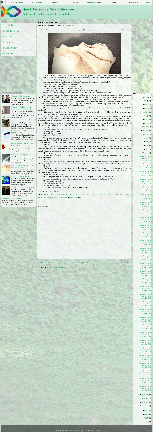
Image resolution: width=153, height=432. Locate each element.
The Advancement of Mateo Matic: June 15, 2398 (145, 288)
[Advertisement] (95, 286)
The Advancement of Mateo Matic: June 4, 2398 (145, 204)
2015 (146, 97)
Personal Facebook (10, 31)
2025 (146, 418)
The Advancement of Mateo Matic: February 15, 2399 (22, 166)
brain (52, 194)
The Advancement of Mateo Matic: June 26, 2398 (145, 373)
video (71, 197)
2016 (146, 101)
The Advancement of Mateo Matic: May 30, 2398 (145, 166)
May (147, 142)
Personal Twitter (9, 48)
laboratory (102, 194)
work (81, 197)
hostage (65, 194)
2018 (146, 108)
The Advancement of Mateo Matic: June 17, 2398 (145, 304)
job (97, 194)
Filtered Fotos (8, 53)
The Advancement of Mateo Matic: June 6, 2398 (145, 219)
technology (55, 197)
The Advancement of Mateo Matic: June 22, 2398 (145, 342)
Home (85, 262)
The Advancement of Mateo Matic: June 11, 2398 (145, 258)
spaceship (47, 197)
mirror (116, 194)
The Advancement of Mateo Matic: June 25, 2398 (145, 365)
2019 (146, 112)
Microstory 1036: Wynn (19, 154)
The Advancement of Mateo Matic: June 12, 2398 (145, 265)
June (147, 145)
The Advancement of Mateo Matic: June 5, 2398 (145, 212)
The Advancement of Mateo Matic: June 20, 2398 (145, 327)
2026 (147, 422)
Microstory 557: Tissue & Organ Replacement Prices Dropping (21, 108)
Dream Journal (8, 42)
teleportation (64, 197)
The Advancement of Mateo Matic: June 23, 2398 (145, 350)
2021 (146, 119)
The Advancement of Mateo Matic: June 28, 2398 (145, 388)
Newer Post (45, 262)
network (122, 194)
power (128, 194)
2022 (146, 123)
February (145, 130)
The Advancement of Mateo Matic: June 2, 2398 (145, 189)
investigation (90, 194)
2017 (146, 105)
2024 (146, 414)
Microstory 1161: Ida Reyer (20, 176)
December (145, 406)
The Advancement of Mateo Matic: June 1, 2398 (145, 181)
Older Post (124, 262)
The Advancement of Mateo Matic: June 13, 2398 (145, 273)
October (146, 398)
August (146, 153)
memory (110, 194)
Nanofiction (7, 36)
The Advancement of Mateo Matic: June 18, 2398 (145, 311)
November (145, 402)
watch (76, 197)
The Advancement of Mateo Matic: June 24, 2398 (145, 357)
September (145, 395)
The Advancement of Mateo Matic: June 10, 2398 (145, 250)
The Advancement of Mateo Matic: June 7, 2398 (145, 227)
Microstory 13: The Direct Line (12, 198)
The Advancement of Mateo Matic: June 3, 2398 (145, 196)
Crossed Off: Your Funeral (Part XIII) (23, 120)
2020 (146, 116)
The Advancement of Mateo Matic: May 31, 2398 (145, 173)
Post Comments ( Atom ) (57, 267)
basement (46, 194)
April (147, 138)
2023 (146, 410)
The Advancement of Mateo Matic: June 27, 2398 (145, 380)
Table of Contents (84, 30)
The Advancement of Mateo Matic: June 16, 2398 (145, 296)
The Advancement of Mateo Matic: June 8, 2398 (145, 235)
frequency (58, 194)
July (147, 149)
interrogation (73, 194)
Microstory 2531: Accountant (20, 96)
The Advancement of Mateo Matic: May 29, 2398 (145, 158)
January (146, 127)
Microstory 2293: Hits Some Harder (23, 187)
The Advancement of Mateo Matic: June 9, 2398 (145, 242)
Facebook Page (9, 25)
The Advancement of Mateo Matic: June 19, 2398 (145, 319)
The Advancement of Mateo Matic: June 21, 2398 (145, 334)
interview (82, 194)
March (146, 134)
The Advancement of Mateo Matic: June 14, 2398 (145, 281)
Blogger (97, 430)
